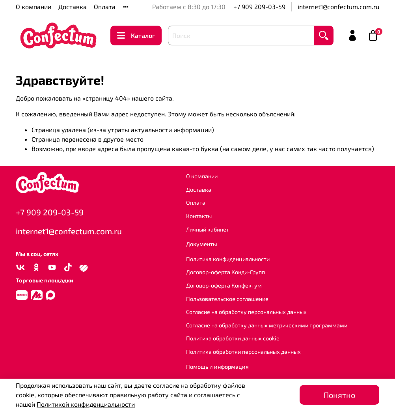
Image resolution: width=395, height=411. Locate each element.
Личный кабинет (207, 229)
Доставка (72, 6)
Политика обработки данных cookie (232, 338)
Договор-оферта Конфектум (224, 285)
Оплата (105, 6)
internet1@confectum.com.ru (338, 6)
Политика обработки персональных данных (243, 351)
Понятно (339, 395)
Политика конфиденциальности (228, 259)
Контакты (199, 216)
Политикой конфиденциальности (86, 404)
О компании (33, 6)
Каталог (136, 35)
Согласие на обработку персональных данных (246, 311)
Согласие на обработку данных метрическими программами (266, 325)
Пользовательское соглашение (227, 298)
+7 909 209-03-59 (259, 6)
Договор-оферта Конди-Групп (225, 272)
